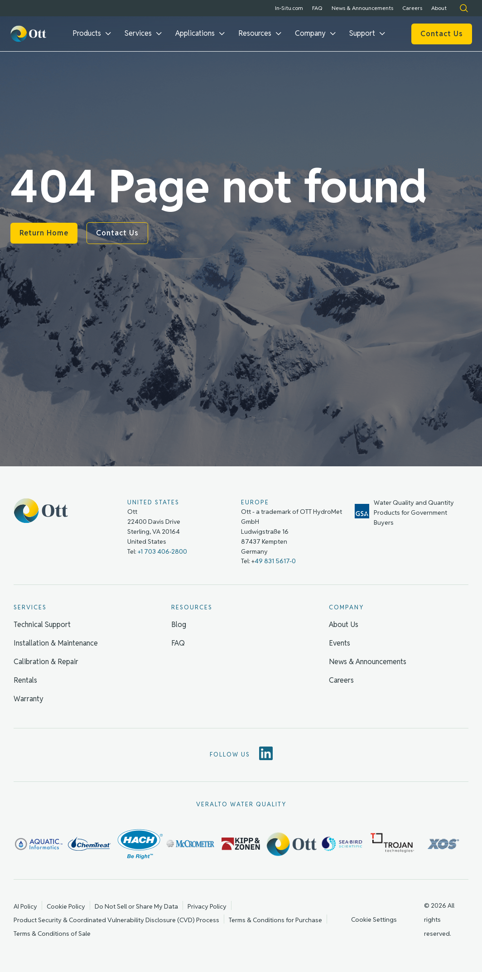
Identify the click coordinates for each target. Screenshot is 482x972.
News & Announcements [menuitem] (367, 661)
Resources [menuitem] (191, 607)
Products (86, 33)
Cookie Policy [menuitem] (66, 906)
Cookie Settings (374, 919)
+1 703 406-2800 (162, 551)
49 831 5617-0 (275, 561)
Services (138, 33)
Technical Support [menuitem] (42, 624)
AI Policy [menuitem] (25, 906)
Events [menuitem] (339, 643)
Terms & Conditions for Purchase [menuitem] (275, 920)
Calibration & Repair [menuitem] (46, 661)
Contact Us (441, 33)
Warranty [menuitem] (28, 699)
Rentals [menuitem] (25, 680)
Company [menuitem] (346, 607)
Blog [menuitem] (178, 624)
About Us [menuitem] (343, 624)
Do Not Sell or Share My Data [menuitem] (136, 906)
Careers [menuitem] (341, 680)
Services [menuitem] (30, 607)
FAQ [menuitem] (178, 643)
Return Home (43, 233)
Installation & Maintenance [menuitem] (56, 643)
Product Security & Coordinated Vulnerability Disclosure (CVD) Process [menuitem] (116, 920)
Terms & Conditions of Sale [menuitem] (52, 933)
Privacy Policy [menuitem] (207, 906)
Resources (254, 33)
